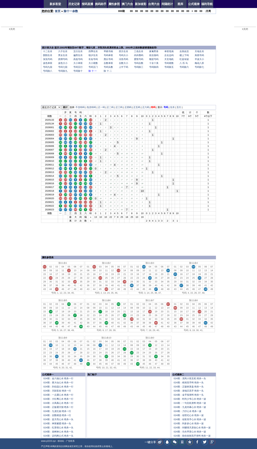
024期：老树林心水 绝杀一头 (58, 431)
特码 (153, 107)
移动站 (61, 441)
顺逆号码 (153, 59)
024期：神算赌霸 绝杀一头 (57, 423)
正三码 (119, 107)
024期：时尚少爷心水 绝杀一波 (190, 399)
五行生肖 (78, 51)
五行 (179, 107)
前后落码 (153, 55)
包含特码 (91, 107)
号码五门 (93, 67)
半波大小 (199, 59)
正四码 (128, 107)
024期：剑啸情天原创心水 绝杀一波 (192, 427)
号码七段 (62, 67)
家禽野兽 (153, 51)
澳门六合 (127, 4)
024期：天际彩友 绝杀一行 (57, 390)
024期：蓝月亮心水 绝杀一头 (58, 419)
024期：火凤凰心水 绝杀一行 (58, 403)
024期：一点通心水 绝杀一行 (58, 394)
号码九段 (47, 67)
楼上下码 (184, 55)
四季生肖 (93, 51)
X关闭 (12, 29)
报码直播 (87, 4)
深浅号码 (47, 59)
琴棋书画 (108, 51)
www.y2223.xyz (48, 441)
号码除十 (78, 71)
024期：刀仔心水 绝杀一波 (187, 411)
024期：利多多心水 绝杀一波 (189, 423)
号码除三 (138, 67)
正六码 (145, 107)
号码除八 (47, 71)
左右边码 (169, 55)
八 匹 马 (184, 63)
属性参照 (114, 4)
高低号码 (78, 59)
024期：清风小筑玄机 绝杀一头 (190, 378)
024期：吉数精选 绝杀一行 (57, 415)
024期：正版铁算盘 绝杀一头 (189, 386)
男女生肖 (62, 55)
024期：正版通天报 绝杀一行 (58, 407)
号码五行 (78, 67)
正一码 (101, 107)
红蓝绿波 (184, 59)
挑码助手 (100, 4)
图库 (180, 4)
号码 (165, 107)
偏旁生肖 (78, 55)
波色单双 (47, 63)
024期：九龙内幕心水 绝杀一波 (190, 407)
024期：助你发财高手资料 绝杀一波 (192, 435)
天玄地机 (169, 59)
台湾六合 (154, 4)
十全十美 (153, 63)
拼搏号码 (62, 59)
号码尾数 (169, 63)
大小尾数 (93, 63)
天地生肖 (199, 51)
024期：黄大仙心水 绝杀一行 (58, 382)
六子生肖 (62, 51)
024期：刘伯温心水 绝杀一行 (58, 386)
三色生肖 (138, 51)
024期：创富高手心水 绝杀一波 (190, 419)
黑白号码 (108, 59)
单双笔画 (169, 51)
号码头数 (108, 67)
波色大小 (62, 63)
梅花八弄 (199, 63)
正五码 (136, 107)
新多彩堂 (55, 4)
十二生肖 (47, 51)
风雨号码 (199, 55)
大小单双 (78, 63)
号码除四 (153, 67)
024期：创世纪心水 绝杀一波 (189, 415)
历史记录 (74, 4)
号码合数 (138, 63)
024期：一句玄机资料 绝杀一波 (190, 403)
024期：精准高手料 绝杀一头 (189, 382)
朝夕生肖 (93, 55)
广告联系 (70, 441)
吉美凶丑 (184, 51)
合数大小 (123, 63)
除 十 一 (93, 71)
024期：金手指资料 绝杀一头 (189, 394)
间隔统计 (167, 4)
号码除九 (62, 71)
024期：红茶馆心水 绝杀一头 (58, 427)
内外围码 (138, 55)
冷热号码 (123, 59)
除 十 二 (108, 71)
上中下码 (123, 67)
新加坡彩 (140, 4)
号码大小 (123, 55)
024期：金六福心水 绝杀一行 (58, 378)
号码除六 (184, 67)
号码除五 (169, 67)
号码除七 (199, 67)
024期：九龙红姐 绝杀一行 (57, 411)
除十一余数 (71, 11)
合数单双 (108, 63)
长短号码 (93, 59)
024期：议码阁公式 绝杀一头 (58, 435)
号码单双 (108, 55)
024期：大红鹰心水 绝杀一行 (58, 399)
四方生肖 (123, 51)
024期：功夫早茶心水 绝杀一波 (190, 431)
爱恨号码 (138, 59)
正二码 (110, 107)
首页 (58, 11)
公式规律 (194, 4)
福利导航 (207, 4)
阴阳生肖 (47, 55)
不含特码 (80, 107)
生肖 (172, 107)
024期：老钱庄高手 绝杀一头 (189, 390)
